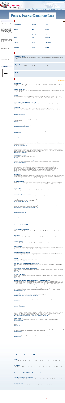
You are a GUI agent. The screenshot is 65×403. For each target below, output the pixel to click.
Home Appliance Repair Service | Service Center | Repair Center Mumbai (25, 268)
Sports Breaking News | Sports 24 (19, 274)
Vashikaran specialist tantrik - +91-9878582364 (21, 224)
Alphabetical (63, 80)
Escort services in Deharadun (18, 241)
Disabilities (16, 42)
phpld (46, 398)
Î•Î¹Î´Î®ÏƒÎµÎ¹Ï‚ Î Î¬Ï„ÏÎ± (17, 83)
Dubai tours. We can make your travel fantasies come (22, 194)
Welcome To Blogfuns (17, 174)
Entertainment (17, 47)
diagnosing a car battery (18, 246)
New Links (53, 9)
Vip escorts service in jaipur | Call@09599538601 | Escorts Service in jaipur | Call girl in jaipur (28, 372)
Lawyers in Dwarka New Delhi (18, 318)
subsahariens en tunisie (18, 188)
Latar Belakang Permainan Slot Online (20, 155)
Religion (47, 29)
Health (33, 29)
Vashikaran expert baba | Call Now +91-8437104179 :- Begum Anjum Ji (25, 102)
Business (16, 29)
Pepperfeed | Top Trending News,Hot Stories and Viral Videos (23, 377)
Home (29, 9)
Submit (37, 9)
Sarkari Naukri (16, 359)
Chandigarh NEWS (17, 107)
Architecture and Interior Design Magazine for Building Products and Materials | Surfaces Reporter (29, 343)
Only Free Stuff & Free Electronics (20, 56)
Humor (33, 37)
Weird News (48, 50)
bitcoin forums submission (18, 323)
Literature (33, 42)
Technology (48, 37)
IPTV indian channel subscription (19, 181)
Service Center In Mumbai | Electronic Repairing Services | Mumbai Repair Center (26, 263)
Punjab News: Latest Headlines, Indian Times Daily (22, 349)
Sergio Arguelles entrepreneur (19, 219)
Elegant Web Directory (34, 398)
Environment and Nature (19, 50)
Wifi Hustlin (16, 72)
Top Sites (44, 9)
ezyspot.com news (17, 235)
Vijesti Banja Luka (17, 64)
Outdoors (33, 47)
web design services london (18, 383)
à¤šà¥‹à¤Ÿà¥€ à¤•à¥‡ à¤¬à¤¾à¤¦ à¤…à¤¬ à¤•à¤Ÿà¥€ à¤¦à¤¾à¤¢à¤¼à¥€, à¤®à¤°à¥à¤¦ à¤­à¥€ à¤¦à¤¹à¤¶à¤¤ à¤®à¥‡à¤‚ (32, 280)
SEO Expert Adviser (17, 365)
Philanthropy (34, 50)
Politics (47, 24)
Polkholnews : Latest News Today (19, 89)
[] (17, 58)
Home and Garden (35, 34)
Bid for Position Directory (41, 398)
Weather (47, 47)
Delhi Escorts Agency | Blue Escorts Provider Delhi (22, 252)
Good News (34, 24)
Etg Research (16, 95)
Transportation (48, 42)
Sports (47, 34)
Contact (61, 9)
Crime (16, 37)
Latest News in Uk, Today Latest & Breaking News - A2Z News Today (24, 354)
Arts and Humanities (18, 24)
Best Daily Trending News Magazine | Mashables (21, 229)
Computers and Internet (18, 34)
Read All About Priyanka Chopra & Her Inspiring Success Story (24, 160)
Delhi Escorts (16, 258)
